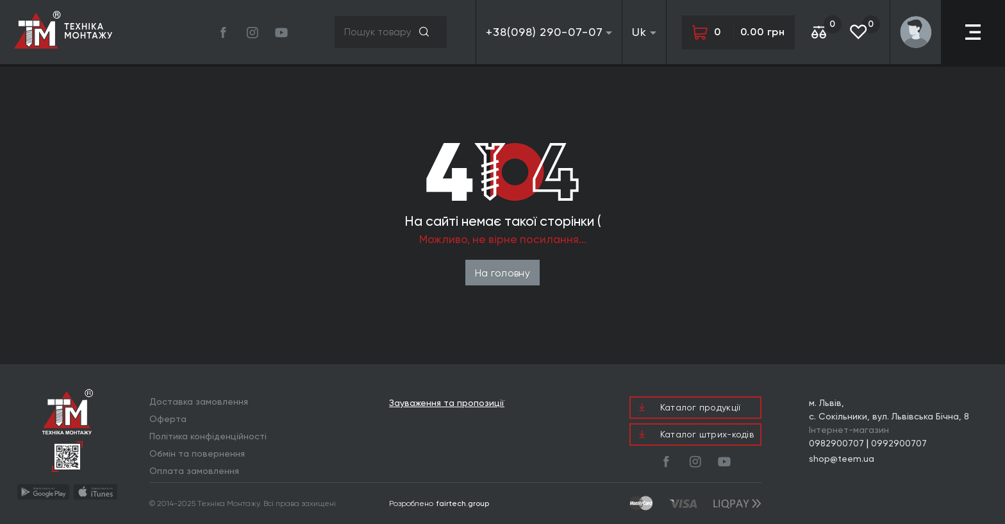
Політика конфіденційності (208, 436)
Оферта (168, 419)
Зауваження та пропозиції (446, 403)
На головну (502, 273)
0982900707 (836, 443)
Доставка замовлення (198, 401)
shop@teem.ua (841, 458)
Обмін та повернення (197, 453)
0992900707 (899, 443)
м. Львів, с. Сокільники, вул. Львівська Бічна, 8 (889, 409)
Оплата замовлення (194, 471)
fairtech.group (462, 503)
